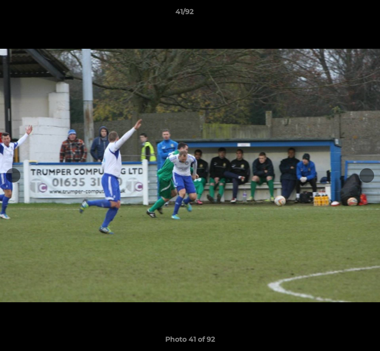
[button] (339, 14)
